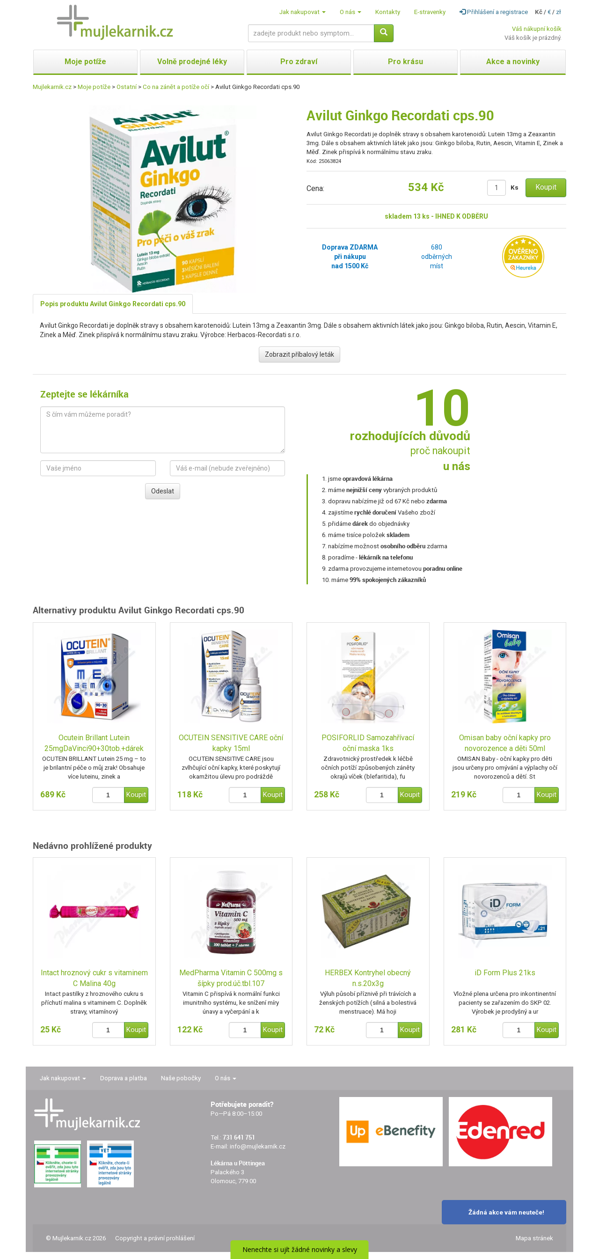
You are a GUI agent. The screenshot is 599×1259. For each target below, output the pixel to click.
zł (558, 11)
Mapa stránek (534, 1238)
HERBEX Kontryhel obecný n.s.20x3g (368, 978)
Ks (515, 187)
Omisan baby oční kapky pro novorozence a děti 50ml (505, 743)
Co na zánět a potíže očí (176, 86)
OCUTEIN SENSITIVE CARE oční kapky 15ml (231, 743)
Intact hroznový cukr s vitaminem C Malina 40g (94, 978)
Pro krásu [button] (405, 61)
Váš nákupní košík (537, 28)
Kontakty (387, 11)
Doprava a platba (123, 1078)
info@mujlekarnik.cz (257, 1146)
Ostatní (127, 86)
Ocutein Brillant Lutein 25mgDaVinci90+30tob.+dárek (94, 743)
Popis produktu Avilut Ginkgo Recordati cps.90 (112, 304)
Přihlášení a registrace (494, 11)
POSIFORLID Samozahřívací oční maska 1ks (367, 743)
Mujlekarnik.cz (52, 86)
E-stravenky (430, 11)
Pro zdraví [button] (298, 61)
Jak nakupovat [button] (302, 11)
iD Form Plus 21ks (505, 972)
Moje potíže (94, 86)
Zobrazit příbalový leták (299, 354)
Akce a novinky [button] (513, 61)
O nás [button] (350, 11)
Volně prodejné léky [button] (192, 61)
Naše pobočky (181, 1078)
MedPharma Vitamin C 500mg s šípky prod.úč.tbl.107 (231, 978)
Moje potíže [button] (85, 61)
